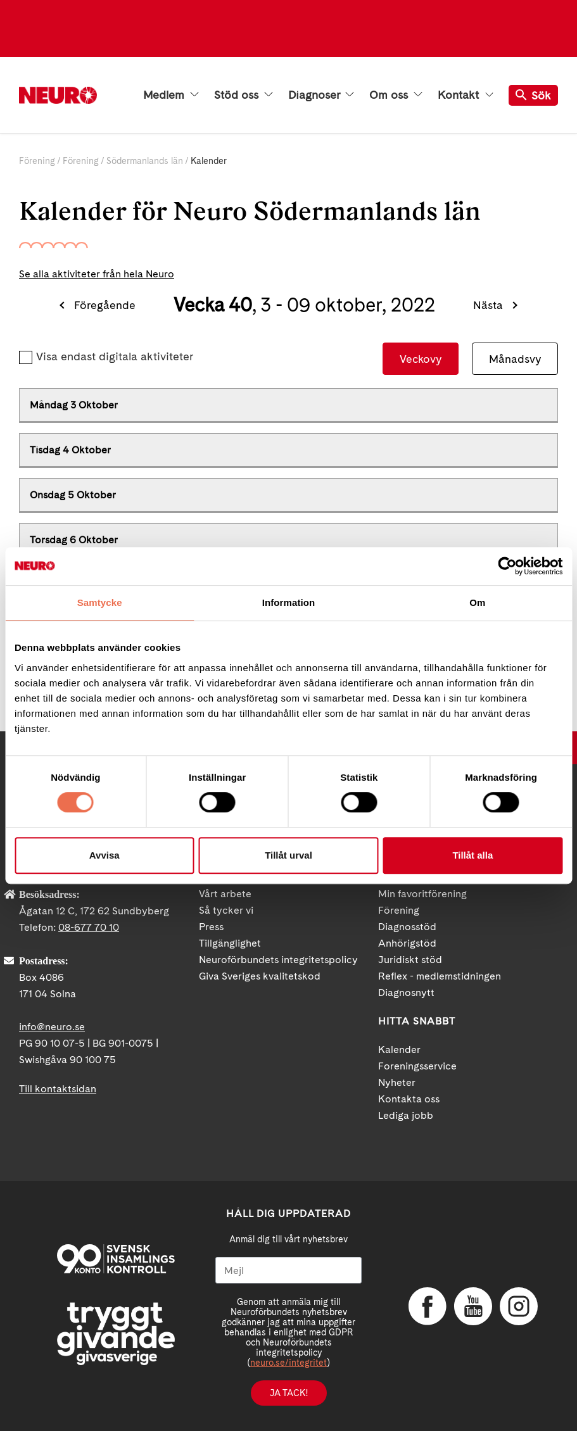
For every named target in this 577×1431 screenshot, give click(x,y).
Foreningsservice (417, 1066)
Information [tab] (288, 602)
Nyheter (396, 1082)
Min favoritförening (422, 894)
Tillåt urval (288, 855)
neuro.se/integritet (288, 1363)
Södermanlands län (144, 161)
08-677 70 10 (88, 927)
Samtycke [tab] (99, 602)
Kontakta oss (409, 1099)
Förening (37, 161)
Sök (533, 95)
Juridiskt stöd (410, 960)
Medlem (171, 95)
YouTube (473, 1306)
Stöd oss (243, 95)
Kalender (399, 1049)
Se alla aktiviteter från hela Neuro (96, 274)
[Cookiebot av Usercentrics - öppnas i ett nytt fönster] (507, 566)
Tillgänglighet (230, 943)
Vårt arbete (225, 894)
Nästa (488, 305)
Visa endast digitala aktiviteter (114, 356)
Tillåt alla (472, 855)
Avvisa (104, 855)
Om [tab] (477, 602)
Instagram (519, 1306)
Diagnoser (321, 95)
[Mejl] (288, 1270)
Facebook (428, 1306)
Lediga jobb (405, 1115)
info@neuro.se (52, 1027)
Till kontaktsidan (57, 1089)
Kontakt (465, 95)
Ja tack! (289, 1393)
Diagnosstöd (407, 927)
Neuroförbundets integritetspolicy (278, 960)
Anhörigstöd (407, 943)
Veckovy (420, 358)
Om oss (395, 95)
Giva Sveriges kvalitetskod (259, 976)
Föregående (105, 305)
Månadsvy (515, 358)
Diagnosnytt (406, 993)
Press (211, 927)
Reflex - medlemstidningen (439, 976)
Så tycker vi (226, 910)
